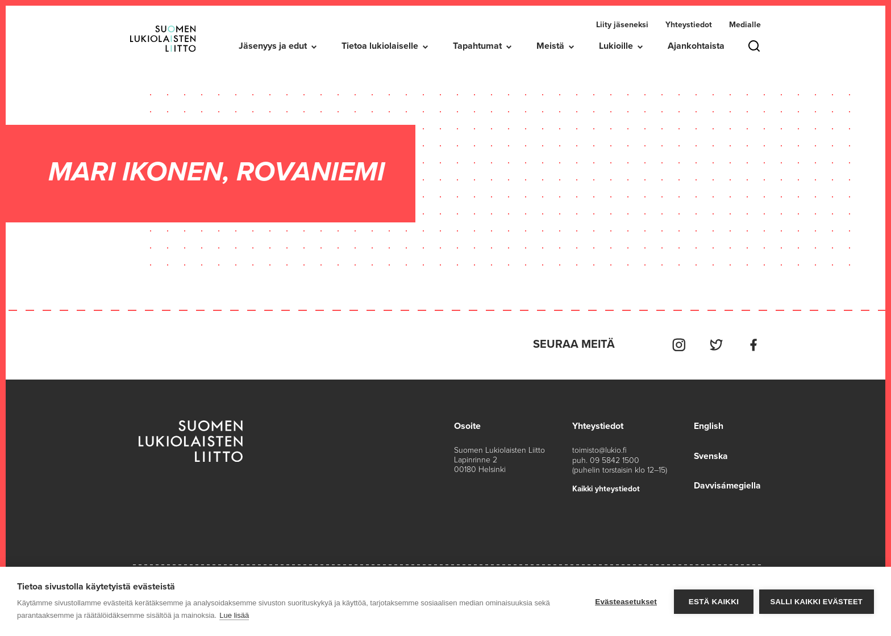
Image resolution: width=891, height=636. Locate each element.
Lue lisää (234, 615)
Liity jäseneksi (622, 25)
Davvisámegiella (727, 484)
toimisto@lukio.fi (599, 449)
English (708, 425)
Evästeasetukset (626, 601)
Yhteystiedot (688, 25)
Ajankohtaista (696, 46)
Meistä (550, 46)
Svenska (710, 454)
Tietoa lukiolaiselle (380, 46)
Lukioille (616, 46)
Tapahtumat (477, 46)
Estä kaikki (713, 601)
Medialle (745, 25)
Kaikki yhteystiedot (607, 487)
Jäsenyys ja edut (273, 46)
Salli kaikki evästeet (817, 601)
